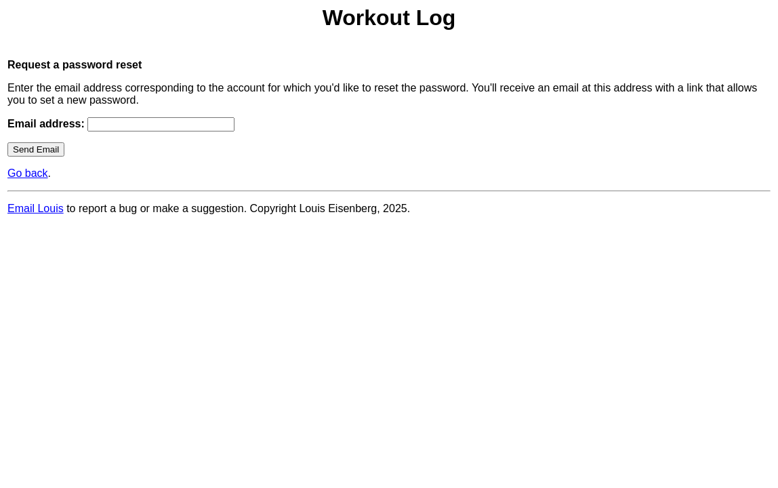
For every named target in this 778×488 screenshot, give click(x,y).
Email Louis (35, 208)
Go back (27, 173)
